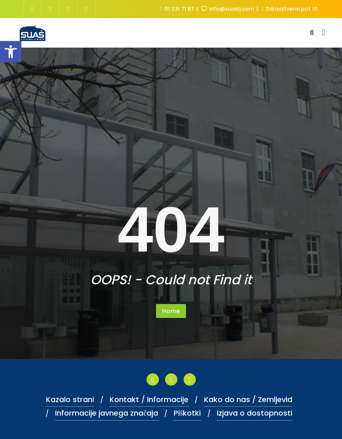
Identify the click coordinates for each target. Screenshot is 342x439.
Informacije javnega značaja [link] (106, 413)
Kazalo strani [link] (70, 399)
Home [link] (171, 311)
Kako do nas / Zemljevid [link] (248, 399)
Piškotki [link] (187, 413)
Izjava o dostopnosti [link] (254, 413)
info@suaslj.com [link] (228, 9)
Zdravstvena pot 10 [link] (290, 9)
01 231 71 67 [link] (177, 9)
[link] (10, 51)
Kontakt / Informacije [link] (149, 399)
